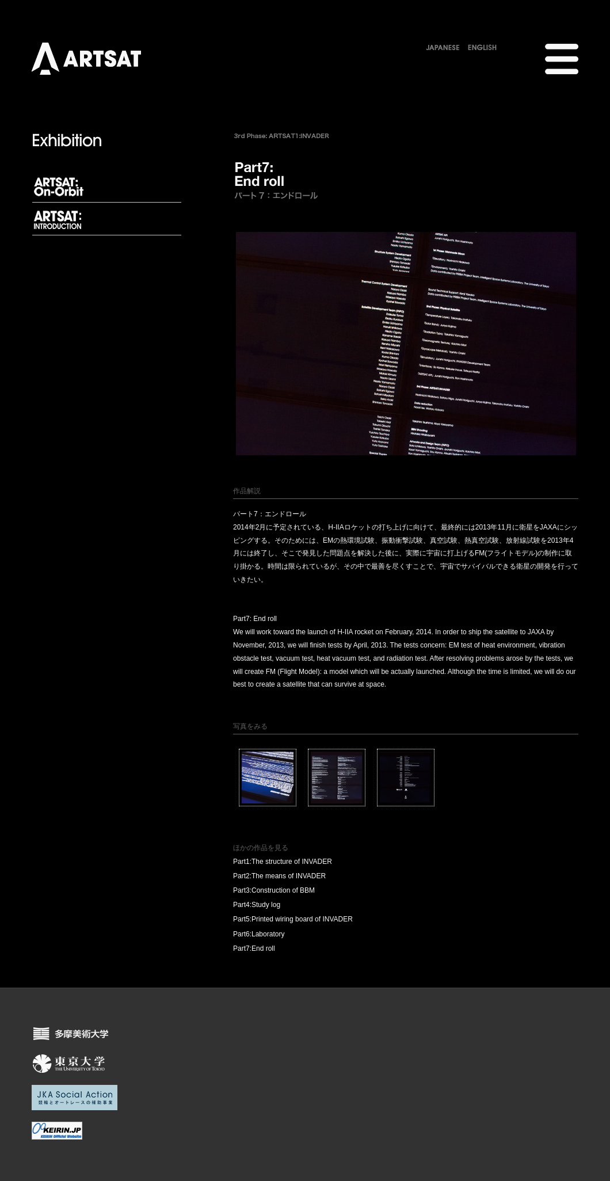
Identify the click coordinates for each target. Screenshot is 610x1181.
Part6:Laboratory (258, 934)
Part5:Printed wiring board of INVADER (293, 919)
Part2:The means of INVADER (279, 876)
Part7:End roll (254, 948)
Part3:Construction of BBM (274, 890)
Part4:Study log (256, 905)
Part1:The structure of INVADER (282, 862)
